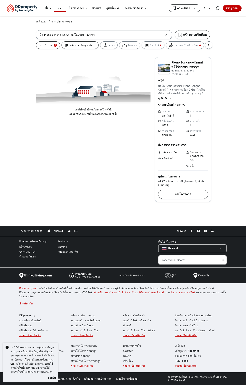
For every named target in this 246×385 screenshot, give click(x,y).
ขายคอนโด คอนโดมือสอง (86, 320)
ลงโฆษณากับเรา (136, 8)
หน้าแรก (41, 21)
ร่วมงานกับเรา (27, 256)
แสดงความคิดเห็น (68, 251)
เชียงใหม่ (128, 360)
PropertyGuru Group (33, 241)
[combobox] (104, 35)
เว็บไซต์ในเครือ (167, 242)
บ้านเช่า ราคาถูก (80, 355)
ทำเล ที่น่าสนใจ (132, 346)
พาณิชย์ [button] (96, 8)
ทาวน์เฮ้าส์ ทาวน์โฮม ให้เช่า (139, 330)
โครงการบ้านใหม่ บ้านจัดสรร (191, 320)
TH (208, 8)
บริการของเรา (27, 251)
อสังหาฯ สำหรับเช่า (134, 315)
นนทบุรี (127, 355)
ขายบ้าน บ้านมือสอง (82, 325)
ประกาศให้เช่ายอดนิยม (84, 346)
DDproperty (27, 315)
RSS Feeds (181, 360)
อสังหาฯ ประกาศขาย (83, 315)
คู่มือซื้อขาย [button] (112, 8)
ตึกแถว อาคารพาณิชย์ (183, 292)
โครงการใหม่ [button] (78, 8)
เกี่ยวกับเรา (25, 246)
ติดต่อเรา (63, 241)
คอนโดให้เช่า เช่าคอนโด (137, 320)
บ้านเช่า (127, 325)
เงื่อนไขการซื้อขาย (126, 378)
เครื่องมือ (180, 346)
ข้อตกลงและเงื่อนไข (68, 378)
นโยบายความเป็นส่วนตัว (98, 378)
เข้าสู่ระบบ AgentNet (187, 350)
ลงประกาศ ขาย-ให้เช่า (188, 355)
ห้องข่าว (62, 246)
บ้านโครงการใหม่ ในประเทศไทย (193, 315)
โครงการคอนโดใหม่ (186, 325)
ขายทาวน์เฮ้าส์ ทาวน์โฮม (85, 330)
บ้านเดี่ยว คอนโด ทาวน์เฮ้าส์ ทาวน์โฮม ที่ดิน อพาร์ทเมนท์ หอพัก (129, 292)
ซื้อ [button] (49, 8)
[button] (165, 98)
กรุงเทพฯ (128, 350)
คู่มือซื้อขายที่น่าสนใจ (34, 330)
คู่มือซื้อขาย (25, 325)
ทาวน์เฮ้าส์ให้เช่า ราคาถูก (85, 360)
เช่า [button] (60, 8)
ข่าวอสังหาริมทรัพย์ (30, 320)
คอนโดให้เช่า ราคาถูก (83, 350)
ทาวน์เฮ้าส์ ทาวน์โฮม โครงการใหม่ (195, 330)
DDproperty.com (28, 288)
